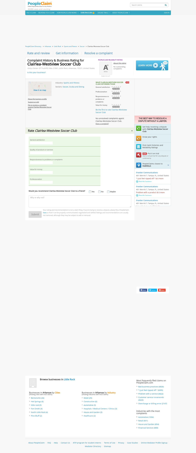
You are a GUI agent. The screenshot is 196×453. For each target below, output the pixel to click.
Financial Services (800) (148, 428)
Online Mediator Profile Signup (154, 443)
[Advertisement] (98, 30)
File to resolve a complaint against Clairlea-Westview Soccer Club (40, 107)
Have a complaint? (102, 124)
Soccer (82, 46)
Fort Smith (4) (36, 408)
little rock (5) (36, 405)
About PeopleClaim (36, 443)
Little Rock (57, 46)
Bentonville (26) (37, 398)
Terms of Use (109, 443)
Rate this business (144, 181)
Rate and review (38, 53)
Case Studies (132, 443)
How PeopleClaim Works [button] (67, 13)
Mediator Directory (93, 446)
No (102, 191)
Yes (93, 191)
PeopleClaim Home (40, 4)
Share (143, 290)
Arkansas (48, 46)
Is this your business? (36, 72)
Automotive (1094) (146, 417)
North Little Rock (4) (39, 412)
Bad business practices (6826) (151, 386)
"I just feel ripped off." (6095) (150, 390)
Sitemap (107, 446)
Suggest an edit (33, 102)
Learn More (153, 65)
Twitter (152, 290)
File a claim (31, 13)
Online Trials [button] (103, 13)
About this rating (119, 63)
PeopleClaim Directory (33, 46)
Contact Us (65, 443)
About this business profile (37, 99)
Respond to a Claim (46, 13)
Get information (67, 53)
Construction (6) (90, 401)
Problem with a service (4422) (150, 394)
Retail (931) (143, 420)
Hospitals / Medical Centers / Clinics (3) (100, 408)
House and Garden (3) (93, 412)
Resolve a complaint (98, 53)
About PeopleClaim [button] (120, 13)
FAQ (49, 443)
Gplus (161, 290)
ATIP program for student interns (87, 443)
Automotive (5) (90, 405)
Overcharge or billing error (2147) (152, 403)
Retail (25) (88, 398)
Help (56, 443)
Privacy (121, 443)
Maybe (113, 191)
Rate (80, 130)
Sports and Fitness (70, 46)
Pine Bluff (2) (36, 416)
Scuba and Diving (76, 86)
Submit (35, 214)
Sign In (166, 13)
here (44, 212)
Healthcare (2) (90, 416)
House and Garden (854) (148, 424)
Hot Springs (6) (37, 401)
